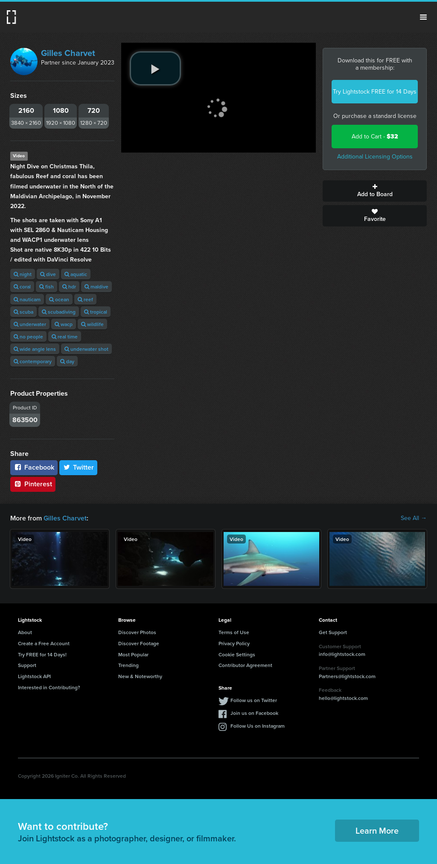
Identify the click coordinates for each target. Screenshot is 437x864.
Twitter (78, 467)
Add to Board (375, 191)
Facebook (34, 467)
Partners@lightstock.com (347, 676)
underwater (30, 324)
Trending (128, 665)
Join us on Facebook (254, 713)
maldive (96, 286)
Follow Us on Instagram (257, 725)
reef (85, 299)
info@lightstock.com (342, 654)
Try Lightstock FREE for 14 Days (375, 91)
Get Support (333, 632)
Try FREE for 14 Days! (42, 654)
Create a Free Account (44, 643)
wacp (64, 324)
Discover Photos (137, 632)
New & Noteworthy (140, 676)
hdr (69, 286)
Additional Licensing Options (375, 156)
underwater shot (86, 349)
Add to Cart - (375, 136)
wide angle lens (35, 349)
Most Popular (133, 654)
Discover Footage (138, 643)
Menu (423, 17)
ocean (59, 299)
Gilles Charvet (68, 53)
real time (65, 336)
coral (22, 286)
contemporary (33, 361)
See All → (414, 518)
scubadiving (59, 311)
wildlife (92, 324)
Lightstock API (34, 676)
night (23, 274)
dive (48, 274)
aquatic (75, 274)
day (67, 361)
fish (46, 286)
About (25, 632)
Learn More (377, 830)
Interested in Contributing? (49, 687)
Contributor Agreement (245, 665)
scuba (23, 311)
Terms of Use (233, 632)
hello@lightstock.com (343, 698)
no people (28, 336)
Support (27, 665)
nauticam (27, 299)
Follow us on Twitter (253, 700)
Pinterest (33, 484)
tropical (95, 311)
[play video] (155, 68)
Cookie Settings (236, 654)
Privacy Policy (234, 643)
